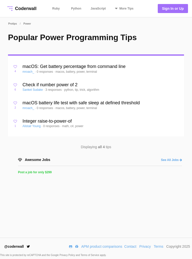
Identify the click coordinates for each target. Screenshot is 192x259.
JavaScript (98, 8)
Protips (12, 23)
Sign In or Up (173, 9)
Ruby (56, 8)
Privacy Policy (68, 255)
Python (76, 8)
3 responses (53, 90)
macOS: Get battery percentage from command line (74, 66)
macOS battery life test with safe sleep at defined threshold (81, 102)
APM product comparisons (101, 246)
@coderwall (17, 246)
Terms (158, 246)
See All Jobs (171, 160)
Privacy (145, 246)
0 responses (45, 71)
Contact (130, 246)
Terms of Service (90, 255)
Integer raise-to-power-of (47, 121)
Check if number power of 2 (50, 84)
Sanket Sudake (33, 90)
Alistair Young (32, 126)
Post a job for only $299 (35, 172)
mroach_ (28, 71)
